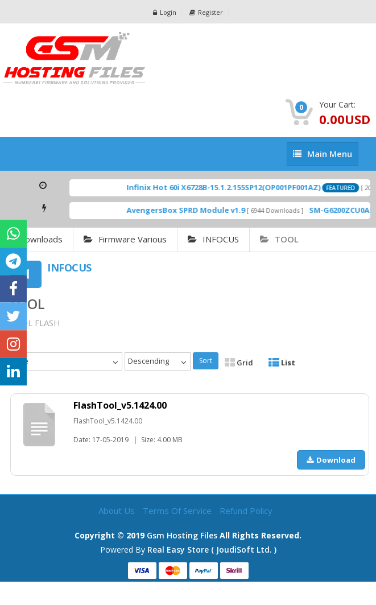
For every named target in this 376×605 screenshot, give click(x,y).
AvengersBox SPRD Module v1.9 (194, 210)
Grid (239, 362)
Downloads (41, 239)
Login (164, 12)
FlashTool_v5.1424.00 (120, 405)
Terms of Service (178, 510)
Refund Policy (246, 510)
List (281, 362)
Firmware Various (125, 239)
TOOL (279, 239)
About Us (117, 510)
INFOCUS (213, 239)
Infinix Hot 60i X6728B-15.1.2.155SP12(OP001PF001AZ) (232, 187)
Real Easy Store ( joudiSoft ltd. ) (211, 549)
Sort (205, 360)
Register (206, 12)
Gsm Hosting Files (182, 535)
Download (331, 460)
